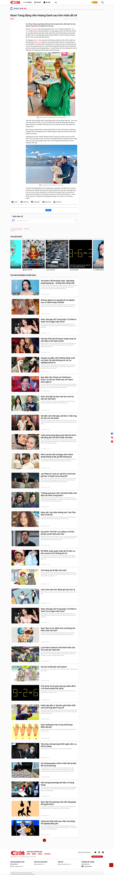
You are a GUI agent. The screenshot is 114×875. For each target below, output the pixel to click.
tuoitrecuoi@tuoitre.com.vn (64, 864)
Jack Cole (59, 202)
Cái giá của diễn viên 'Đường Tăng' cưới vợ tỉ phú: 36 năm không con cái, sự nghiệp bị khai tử (58, 360)
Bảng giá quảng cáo (97, 856)
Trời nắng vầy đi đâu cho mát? (54, 570)
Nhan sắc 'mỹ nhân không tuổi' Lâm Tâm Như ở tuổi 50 (58, 513)
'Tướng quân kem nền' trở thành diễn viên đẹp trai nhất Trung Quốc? (59, 494)
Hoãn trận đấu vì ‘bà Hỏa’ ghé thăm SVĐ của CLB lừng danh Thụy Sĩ (58, 706)
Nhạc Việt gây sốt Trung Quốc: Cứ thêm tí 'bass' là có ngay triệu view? (58, 320)
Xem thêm (12, 230)
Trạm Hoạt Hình (27, 269)
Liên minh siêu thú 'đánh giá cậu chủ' (58, 589)
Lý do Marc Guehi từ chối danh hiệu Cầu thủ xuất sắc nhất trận (58, 648)
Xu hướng (27, 2)
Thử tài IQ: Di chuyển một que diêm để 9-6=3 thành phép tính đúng (80, 266)
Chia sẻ (48, 210)
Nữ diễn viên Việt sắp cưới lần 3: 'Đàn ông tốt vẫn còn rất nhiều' (59, 417)
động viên (38, 42)
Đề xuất (47, 2)
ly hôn (56, 29)
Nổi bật (37, 2)
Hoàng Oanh (34, 29)
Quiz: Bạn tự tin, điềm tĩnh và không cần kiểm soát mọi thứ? (58, 629)
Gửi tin (94, 2)
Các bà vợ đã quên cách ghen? (54, 667)
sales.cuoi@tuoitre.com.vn (16, 866)
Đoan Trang (37, 40)
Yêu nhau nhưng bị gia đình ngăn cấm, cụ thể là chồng (59, 745)
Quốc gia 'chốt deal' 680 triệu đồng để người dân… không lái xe (56, 266)
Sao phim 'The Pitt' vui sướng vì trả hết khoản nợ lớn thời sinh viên (57, 533)
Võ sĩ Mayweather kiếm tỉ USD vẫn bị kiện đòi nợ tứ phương (58, 764)
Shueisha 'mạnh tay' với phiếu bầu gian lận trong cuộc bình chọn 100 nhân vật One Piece (33, 265)
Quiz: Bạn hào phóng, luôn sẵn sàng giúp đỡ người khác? (58, 803)
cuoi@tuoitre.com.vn (39, 864)
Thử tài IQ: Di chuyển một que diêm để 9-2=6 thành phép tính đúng (58, 687)
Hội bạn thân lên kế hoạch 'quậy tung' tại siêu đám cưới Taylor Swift (58, 340)
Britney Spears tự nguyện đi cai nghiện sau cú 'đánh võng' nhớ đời (58, 301)
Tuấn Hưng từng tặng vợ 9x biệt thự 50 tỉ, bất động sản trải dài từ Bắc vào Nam (58, 436)
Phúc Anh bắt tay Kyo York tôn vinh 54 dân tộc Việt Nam (57, 397)
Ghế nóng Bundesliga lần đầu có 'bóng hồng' (57, 784)
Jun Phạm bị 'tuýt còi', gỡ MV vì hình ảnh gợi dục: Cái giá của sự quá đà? (58, 475)
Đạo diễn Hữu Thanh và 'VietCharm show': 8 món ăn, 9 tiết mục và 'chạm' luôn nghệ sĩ (57, 379)
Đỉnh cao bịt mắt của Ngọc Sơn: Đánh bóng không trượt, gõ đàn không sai (57, 455)
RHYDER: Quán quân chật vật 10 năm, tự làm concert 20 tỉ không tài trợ (58, 552)
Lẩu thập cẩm (50, 270)
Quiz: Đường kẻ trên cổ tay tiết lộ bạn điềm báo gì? (57, 726)
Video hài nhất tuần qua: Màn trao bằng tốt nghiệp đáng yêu (58, 822)
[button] (55, 2)
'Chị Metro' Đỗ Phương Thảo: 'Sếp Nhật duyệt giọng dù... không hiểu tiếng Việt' (58, 282)
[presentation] (10, 254)
